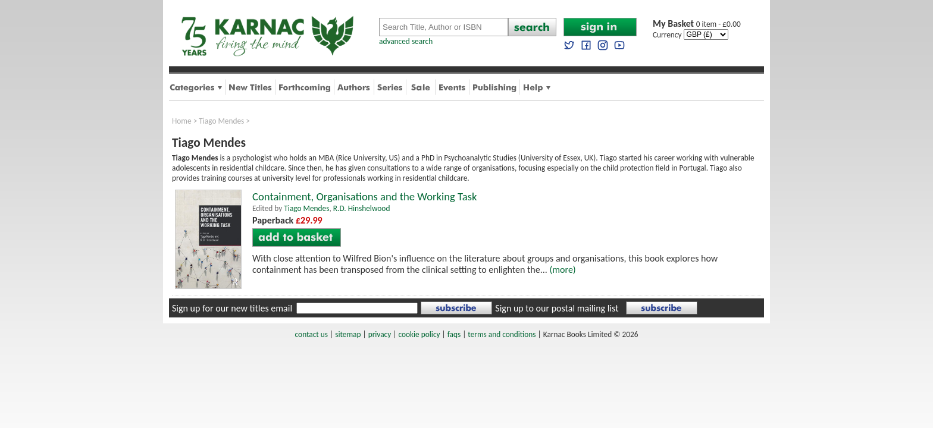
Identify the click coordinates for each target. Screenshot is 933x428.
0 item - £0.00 (697, 24)
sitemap (348, 334)
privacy (380, 334)
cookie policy (419, 334)
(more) (562, 269)
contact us (311, 334)
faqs (454, 334)
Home (182, 121)
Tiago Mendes (221, 121)
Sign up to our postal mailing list (556, 308)
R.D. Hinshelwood (361, 208)
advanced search (406, 41)
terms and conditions (502, 334)
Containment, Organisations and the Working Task (364, 196)
